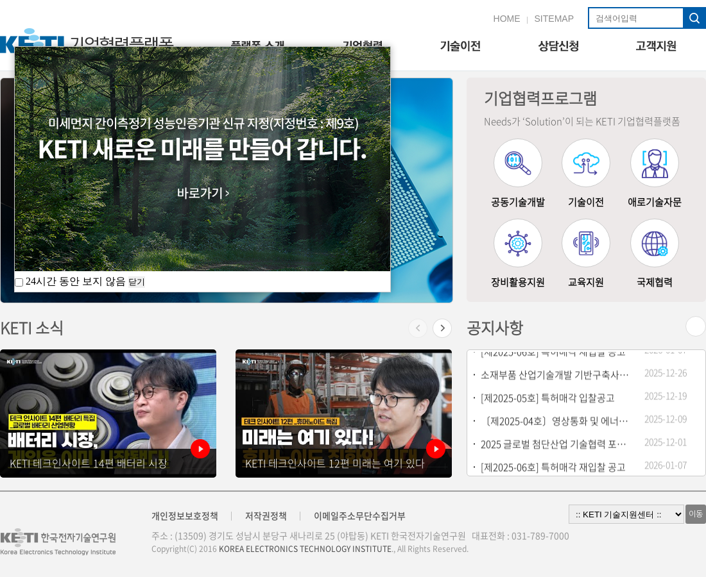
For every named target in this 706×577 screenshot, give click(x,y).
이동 (696, 514)
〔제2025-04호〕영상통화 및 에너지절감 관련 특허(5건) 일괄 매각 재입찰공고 (556, 422)
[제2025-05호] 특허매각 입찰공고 (548, 399)
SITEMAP (554, 18)
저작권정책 (266, 515)
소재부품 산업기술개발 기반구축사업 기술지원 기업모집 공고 (556, 376)
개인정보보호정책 (184, 515)
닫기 (136, 282)
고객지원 (656, 46)
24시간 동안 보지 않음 (71, 281)
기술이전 (460, 46)
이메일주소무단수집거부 (360, 515)
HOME (507, 18)
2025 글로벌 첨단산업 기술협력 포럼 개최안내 (556, 445)
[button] (442, 332)
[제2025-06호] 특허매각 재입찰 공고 (553, 353)
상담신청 (558, 46)
